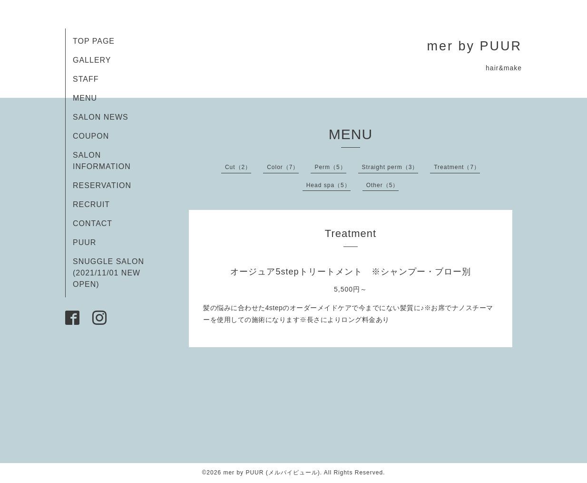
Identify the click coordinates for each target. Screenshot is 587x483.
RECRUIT (91, 204)
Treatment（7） (457, 167)
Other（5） (382, 185)
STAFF (85, 79)
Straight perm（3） (390, 167)
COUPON (91, 136)
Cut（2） (238, 167)
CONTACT (92, 223)
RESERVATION (102, 185)
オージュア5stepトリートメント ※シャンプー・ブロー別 (350, 271)
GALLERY (92, 60)
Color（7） (283, 167)
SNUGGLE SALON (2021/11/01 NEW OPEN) (108, 272)
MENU (85, 98)
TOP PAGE (94, 41)
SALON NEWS (100, 117)
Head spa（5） (328, 185)
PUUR (84, 242)
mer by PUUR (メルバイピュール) (271, 472)
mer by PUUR (474, 46)
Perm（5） (330, 167)
